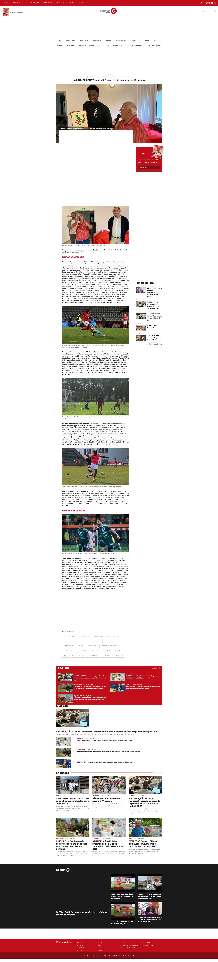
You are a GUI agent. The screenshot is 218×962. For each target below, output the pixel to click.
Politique (84, 41)
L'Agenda (157, 41)
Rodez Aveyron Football (110, 645)
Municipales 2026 (155, 45)
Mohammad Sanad (70, 641)
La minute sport (85, 641)
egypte (66, 655)
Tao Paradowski (93, 655)
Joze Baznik (107, 650)
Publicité (70, 45)
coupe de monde (77, 655)
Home (59, 41)
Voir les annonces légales (115, 45)
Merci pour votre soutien (126, 955)
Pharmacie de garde (136, 45)
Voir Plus (155, 668)
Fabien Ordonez (69, 650)
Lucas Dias (97, 641)
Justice (134, 41)
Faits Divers (121, 41)
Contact (86, 955)
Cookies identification (110, 955)
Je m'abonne (144, 167)
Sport (108, 41)
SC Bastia (80, 645)
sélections (119, 655)
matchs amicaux (93, 645)
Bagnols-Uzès (34, 3)
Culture (146, 41)
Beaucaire (48, 3)
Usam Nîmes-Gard (84, 636)
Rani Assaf (117, 636)
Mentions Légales (96, 955)
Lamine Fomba (109, 641)
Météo (59, 45)
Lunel (81, 3)
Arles (72, 3)
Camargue (60, 3)
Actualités (70, 41)
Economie (97, 41)
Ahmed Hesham (68, 645)
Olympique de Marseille (101, 636)
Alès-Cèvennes (17, 3)
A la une (109, 75)
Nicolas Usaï (95, 650)
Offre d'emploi (146, 942)
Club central (107, 655)
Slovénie (118, 650)
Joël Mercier (83, 650)
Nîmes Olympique (69, 636)
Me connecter (208, 11)
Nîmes (5, 3)
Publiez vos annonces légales (89, 45)
